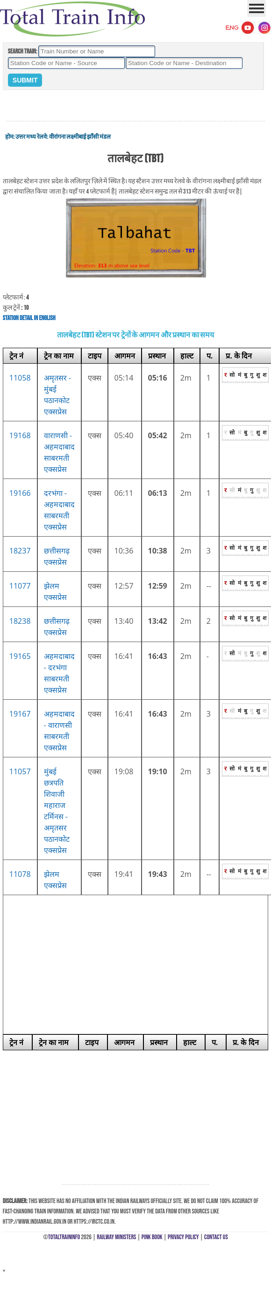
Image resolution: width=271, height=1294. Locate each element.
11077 (20, 586)
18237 (20, 551)
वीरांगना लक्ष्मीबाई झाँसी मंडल (80, 137)
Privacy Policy (183, 1237)
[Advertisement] (135, 106)
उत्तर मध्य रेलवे (31, 137)
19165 (20, 656)
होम (9, 137)
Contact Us (216, 1237)
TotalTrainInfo (64, 1237)
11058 (20, 378)
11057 (20, 771)
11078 (20, 874)
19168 (20, 435)
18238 (20, 621)
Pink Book (152, 1237)
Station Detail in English (29, 318)
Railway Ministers (116, 1237)
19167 (20, 714)
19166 (20, 493)
